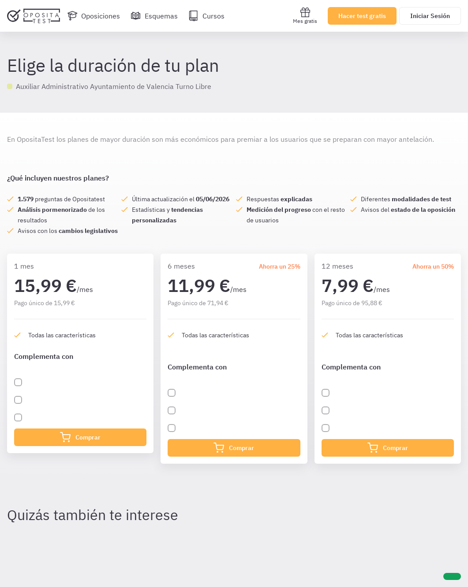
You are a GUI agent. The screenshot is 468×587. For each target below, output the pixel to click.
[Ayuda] (452, 576)
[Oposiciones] (93, 15)
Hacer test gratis (362, 16)
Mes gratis (305, 15)
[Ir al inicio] (33, 16)
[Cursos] (206, 15)
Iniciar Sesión (430, 16)
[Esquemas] (154, 15)
